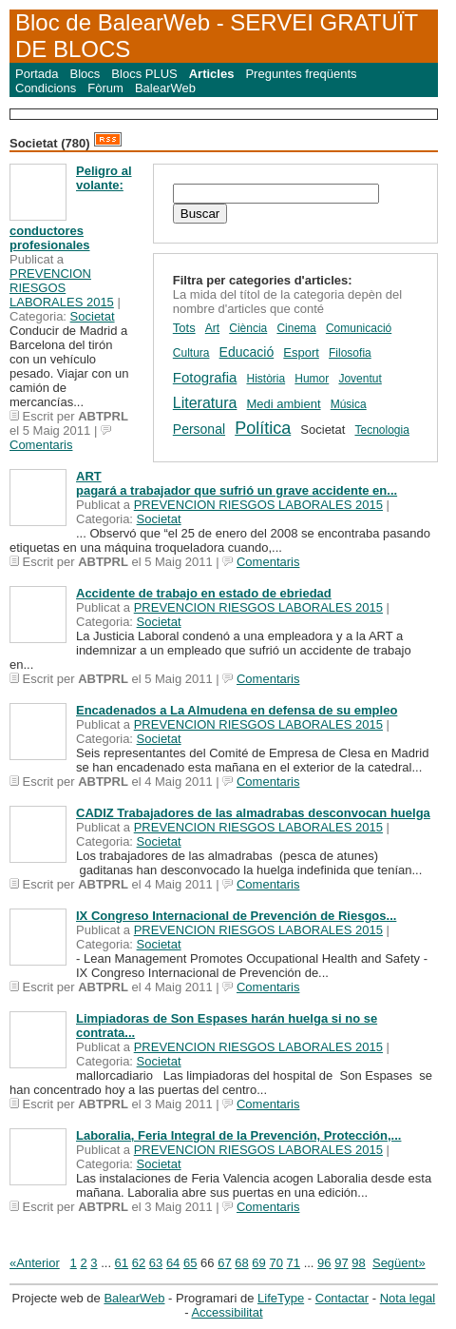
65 (190, 1263)
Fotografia (205, 377)
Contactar (342, 1298)
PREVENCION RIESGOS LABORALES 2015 (62, 287)
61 (121, 1263)
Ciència (248, 328)
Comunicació (358, 328)
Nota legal (408, 1298)
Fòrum (105, 88)
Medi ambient (284, 404)
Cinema (295, 328)
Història (265, 378)
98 (358, 1263)
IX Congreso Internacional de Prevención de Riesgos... (236, 916)
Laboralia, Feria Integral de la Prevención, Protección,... (238, 1135)
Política (263, 428)
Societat (92, 316)
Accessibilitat (226, 1312)
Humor (311, 378)
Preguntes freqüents (300, 74)
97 (341, 1263)
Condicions (45, 88)
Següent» (399, 1263)
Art (212, 328)
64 (173, 1263)
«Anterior (35, 1263)
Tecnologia (381, 430)
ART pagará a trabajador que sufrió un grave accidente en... (236, 483)
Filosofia (350, 353)
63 (155, 1263)
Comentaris (41, 445)
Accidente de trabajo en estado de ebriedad (204, 593)
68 (241, 1263)
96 (324, 1263)
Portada (37, 74)
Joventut (359, 378)
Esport (301, 352)
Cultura (191, 353)
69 (258, 1263)
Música (349, 404)
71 (293, 1263)
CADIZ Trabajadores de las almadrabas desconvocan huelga (253, 813)
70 (275, 1263)
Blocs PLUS (144, 74)
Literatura (205, 403)
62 (138, 1263)
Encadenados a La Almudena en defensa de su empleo (236, 710)
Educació (247, 352)
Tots (184, 328)
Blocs (85, 74)
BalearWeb (165, 88)
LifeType (280, 1298)
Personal (199, 429)
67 (224, 1263)
